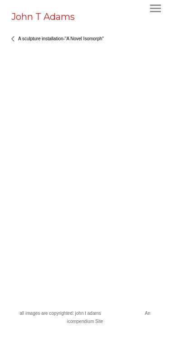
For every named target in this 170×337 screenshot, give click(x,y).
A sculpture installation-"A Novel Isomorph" (61, 38)
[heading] (43, 18)
